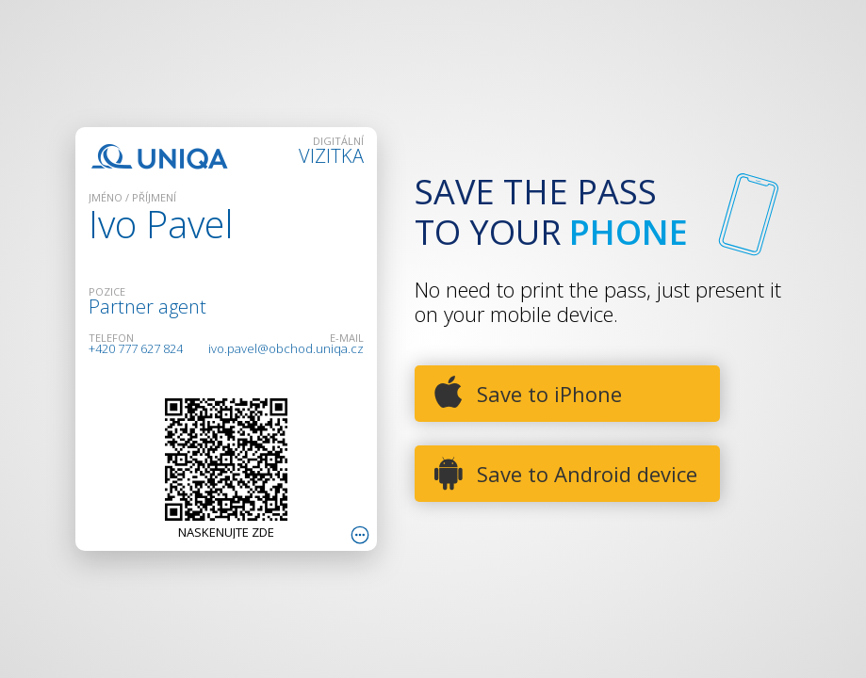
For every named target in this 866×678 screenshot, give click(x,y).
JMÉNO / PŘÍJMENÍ (132, 197)
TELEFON (111, 337)
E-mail (347, 337)
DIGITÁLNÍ (338, 141)
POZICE (107, 291)
